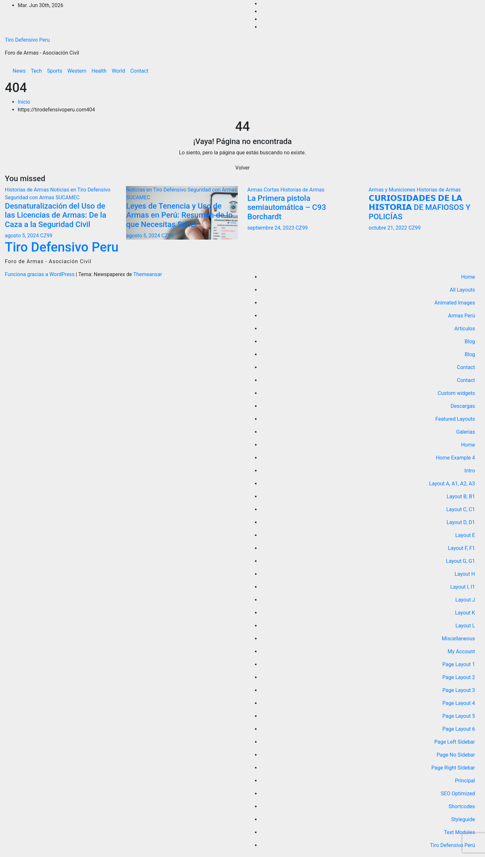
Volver (242, 168)
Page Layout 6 (458, 729)
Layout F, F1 (461, 548)
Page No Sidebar (456, 755)
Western (77, 71)
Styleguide (463, 819)
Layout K (465, 613)
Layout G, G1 (460, 561)
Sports (54, 71)
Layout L (465, 626)
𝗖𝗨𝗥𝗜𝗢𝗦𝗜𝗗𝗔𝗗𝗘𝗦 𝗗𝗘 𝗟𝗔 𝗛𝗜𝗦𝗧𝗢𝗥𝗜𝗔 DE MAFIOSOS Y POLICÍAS (419, 208)
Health (99, 71)
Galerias (465, 432)
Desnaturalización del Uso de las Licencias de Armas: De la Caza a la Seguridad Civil (55, 215)
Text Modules (459, 832)
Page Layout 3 (458, 690)
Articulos (464, 328)
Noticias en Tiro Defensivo (80, 190)
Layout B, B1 (461, 496)
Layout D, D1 (461, 522)
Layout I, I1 (462, 587)
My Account (461, 651)
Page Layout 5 (458, 716)
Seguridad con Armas (30, 197)
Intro (469, 471)
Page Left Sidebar (454, 742)
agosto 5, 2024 (22, 235)
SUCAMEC (67, 197)
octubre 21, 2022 (388, 228)
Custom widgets (456, 393)
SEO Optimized (458, 793)
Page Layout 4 (458, 703)
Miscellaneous (458, 638)
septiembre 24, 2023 (272, 228)
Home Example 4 (455, 458)
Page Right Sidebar (453, 768)
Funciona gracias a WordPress (40, 274)
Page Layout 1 (458, 664)
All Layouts (462, 290)
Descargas (462, 406)
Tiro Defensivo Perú (452, 845)
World (118, 71)
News (19, 71)
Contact (139, 71)
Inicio (24, 102)
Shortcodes (461, 806)
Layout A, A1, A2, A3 (452, 483)
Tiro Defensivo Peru (27, 40)
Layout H (465, 574)
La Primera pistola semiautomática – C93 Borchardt (287, 208)
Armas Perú (461, 316)
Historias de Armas (27, 190)
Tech (36, 71)
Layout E (465, 535)
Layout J (465, 600)
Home (468, 277)
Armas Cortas (264, 190)
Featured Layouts (455, 419)
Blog (470, 341)
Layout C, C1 (460, 509)
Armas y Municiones (393, 190)
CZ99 (46, 235)
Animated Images (455, 303)
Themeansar (147, 274)
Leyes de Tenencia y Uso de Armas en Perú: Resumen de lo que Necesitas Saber (179, 215)
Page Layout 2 (458, 677)
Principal (465, 781)
